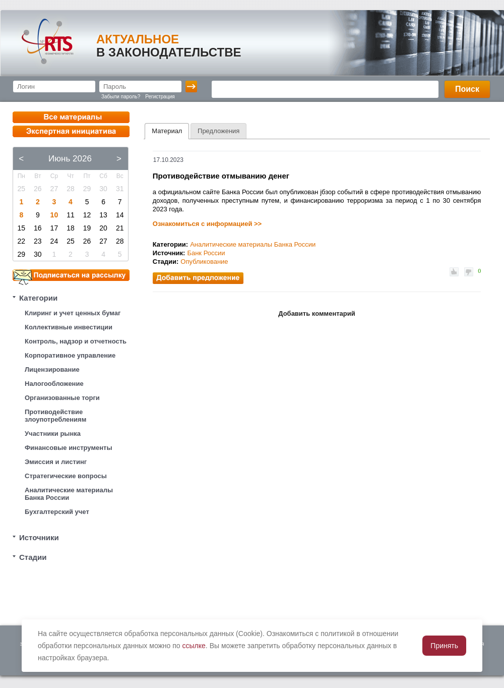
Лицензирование (52, 369)
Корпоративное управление (70, 355)
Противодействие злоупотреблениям (55, 415)
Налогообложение (54, 383)
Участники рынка (53, 433)
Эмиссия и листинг (56, 462)
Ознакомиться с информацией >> (207, 223)
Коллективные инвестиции (68, 327)
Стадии (33, 557)
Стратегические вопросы (66, 476)
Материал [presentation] (167, 131)
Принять (444, 646)
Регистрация (159, 96)
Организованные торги (62, 398)
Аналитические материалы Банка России (69, 493)
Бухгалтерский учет (57, 511)
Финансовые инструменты (68, 447)
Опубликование (204, 261)
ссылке (194, 646)
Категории (38, 298)
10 (54, 215)
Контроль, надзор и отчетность (76, 341)
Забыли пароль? (120, 96)
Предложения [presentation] (218, 131)
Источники (39, 537)
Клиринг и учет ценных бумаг (72, 313)
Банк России (206, 253)
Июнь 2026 (70, 158)
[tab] (167, 131)
